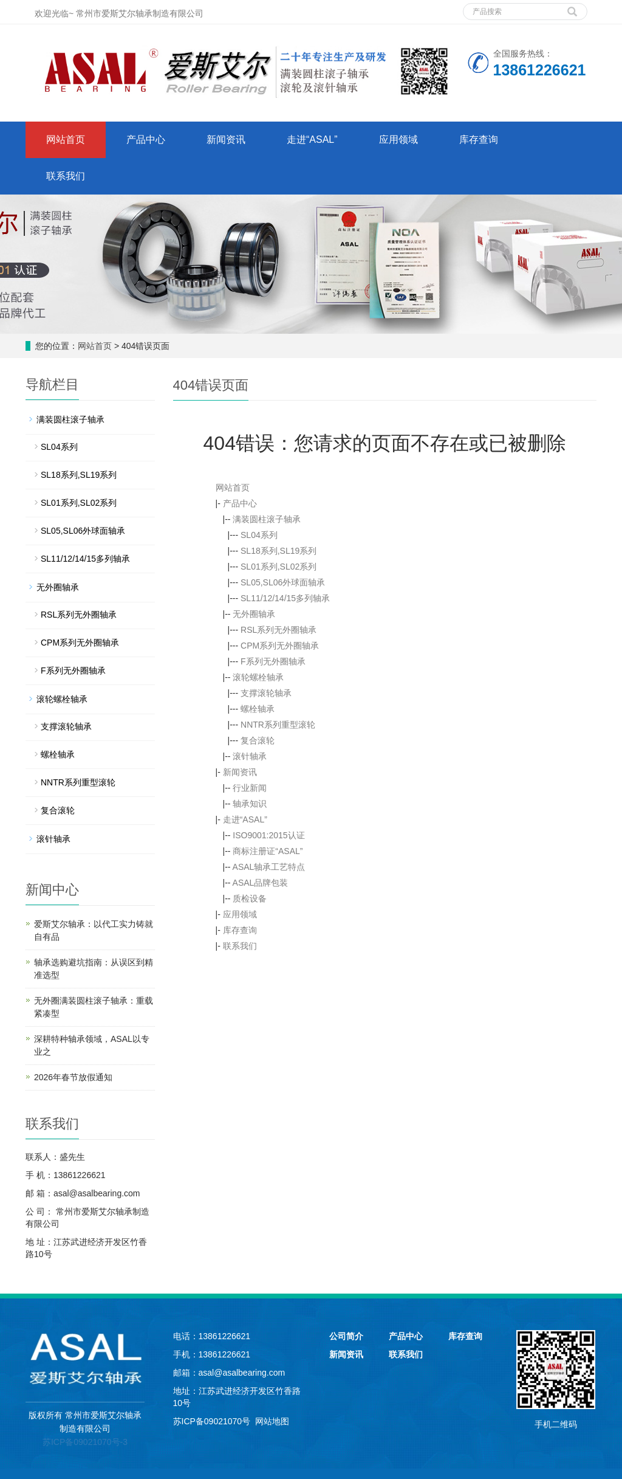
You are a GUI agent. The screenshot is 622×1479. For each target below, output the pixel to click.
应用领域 (398, 139)
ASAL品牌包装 (261, 883)
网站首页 (65, 139)
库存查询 (478, 139)
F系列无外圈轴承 (273, 661)
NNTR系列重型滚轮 (278, 724)
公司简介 (346, 1336)
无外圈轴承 (254, 614)
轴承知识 (250, 803)
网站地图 (272, 1421)
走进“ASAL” (312, 139)
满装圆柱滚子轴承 (267, 519)
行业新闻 (250, 788)
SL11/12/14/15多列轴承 (285, 598)
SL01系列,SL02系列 (278, 566)
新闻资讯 (226, 139)
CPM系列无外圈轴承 (280, 645)
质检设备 (250, 898)
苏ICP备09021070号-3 (85, 1442)
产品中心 (145, 139)
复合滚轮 (258, 740)
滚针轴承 (250, 756)
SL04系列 (259, 535)
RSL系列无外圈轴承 (278, 630)
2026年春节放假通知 (73, 1077)
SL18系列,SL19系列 (278, 551)
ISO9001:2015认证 (268, 835)
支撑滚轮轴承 (266, 693)
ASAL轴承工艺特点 (269, 867)
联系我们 (65, 176)
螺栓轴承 (258, 709)
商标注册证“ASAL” (267, 851)
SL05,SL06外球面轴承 (283, 582)
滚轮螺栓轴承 (258, 677)
